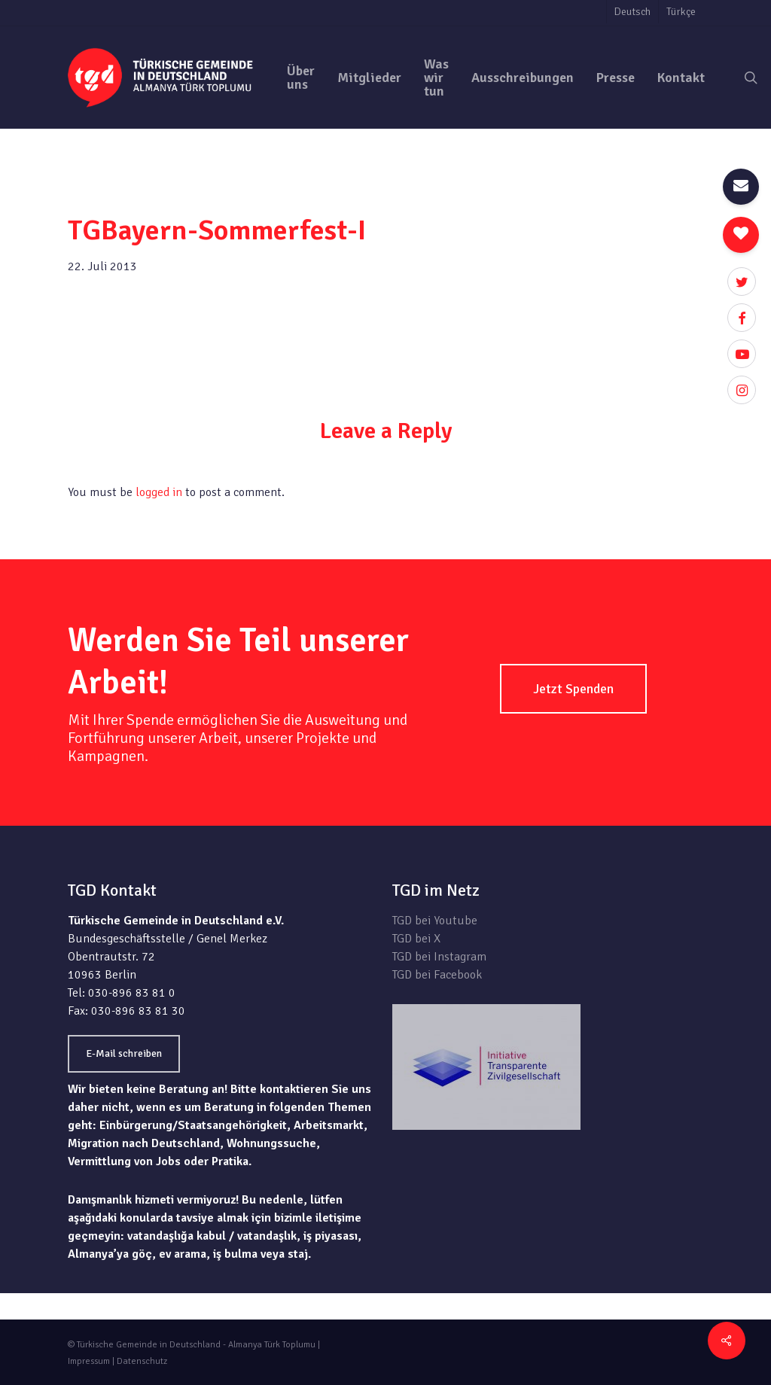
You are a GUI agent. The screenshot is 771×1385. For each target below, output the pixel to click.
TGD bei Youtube (434, 920)
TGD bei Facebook (437, 974)
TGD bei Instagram (439, 956)
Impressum (89, 1361)
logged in (159, 492)
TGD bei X (416, 938)
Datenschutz (142, 1361)
